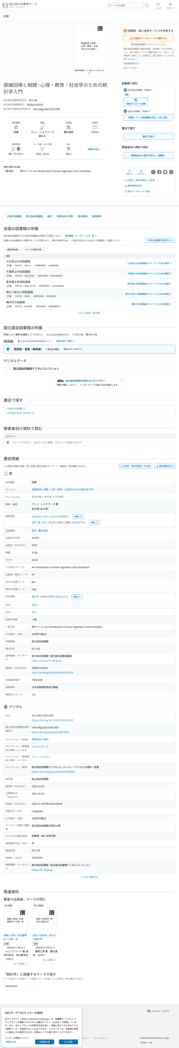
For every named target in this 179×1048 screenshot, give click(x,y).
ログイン (170, 5)
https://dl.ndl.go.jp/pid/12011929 (50, 732)
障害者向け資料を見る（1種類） (148, 155)
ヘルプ (158, 5)
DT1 (34, 612)
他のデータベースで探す (137, 191)
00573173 (61, 596)
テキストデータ (40, 746)
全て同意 (68, 1041)
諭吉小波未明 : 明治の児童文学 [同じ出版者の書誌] (44, 937)
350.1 (35, 605)
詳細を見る (94, 149)
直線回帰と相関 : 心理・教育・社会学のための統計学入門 (62, 489)
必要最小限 (44, 1041)
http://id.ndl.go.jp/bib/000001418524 (52, 672)
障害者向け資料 (65, 216)
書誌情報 (83, 216)
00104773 (78, 522)
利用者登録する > (132, 63)
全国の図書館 (14, 216)
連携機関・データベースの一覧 (81, 236)
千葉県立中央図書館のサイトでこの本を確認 (150, 273)
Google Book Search (21, 412)
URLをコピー (141, 172)
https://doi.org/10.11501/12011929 (52, 720)
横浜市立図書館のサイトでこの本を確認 (152, 304)
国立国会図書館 (34, 216)
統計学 (35, 596)
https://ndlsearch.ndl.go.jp (46, 660)
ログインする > (131, 67)
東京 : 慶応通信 (40, 530)
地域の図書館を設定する (161, 240)
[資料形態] (34, 249)
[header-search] (129, 5)
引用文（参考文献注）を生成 (139, 180)
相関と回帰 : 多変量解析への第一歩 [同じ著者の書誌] (15, 937)
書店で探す (149, 136)
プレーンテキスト (21, 442)
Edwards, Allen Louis (43, 516)
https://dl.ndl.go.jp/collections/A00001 (53, 771)
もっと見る (21, 963)
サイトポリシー (101, 1038)
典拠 (78, 516)
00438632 (62, 516)
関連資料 (97, 216)
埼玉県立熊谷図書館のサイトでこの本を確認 (150, 263)
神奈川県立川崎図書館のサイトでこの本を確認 (149, 294)
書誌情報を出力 (133, 185)
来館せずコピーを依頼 (136, 101)
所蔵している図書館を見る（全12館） (148, 117)
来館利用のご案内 (66, 341)
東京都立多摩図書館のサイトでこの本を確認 (150, 284)
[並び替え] (14, 249)
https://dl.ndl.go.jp (42, 869)
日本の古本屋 (17, 408)
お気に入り (129, 172)
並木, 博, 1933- (40, 522)
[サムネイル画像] (16, 920)
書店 (49, 216)
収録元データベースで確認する (148, 38)
